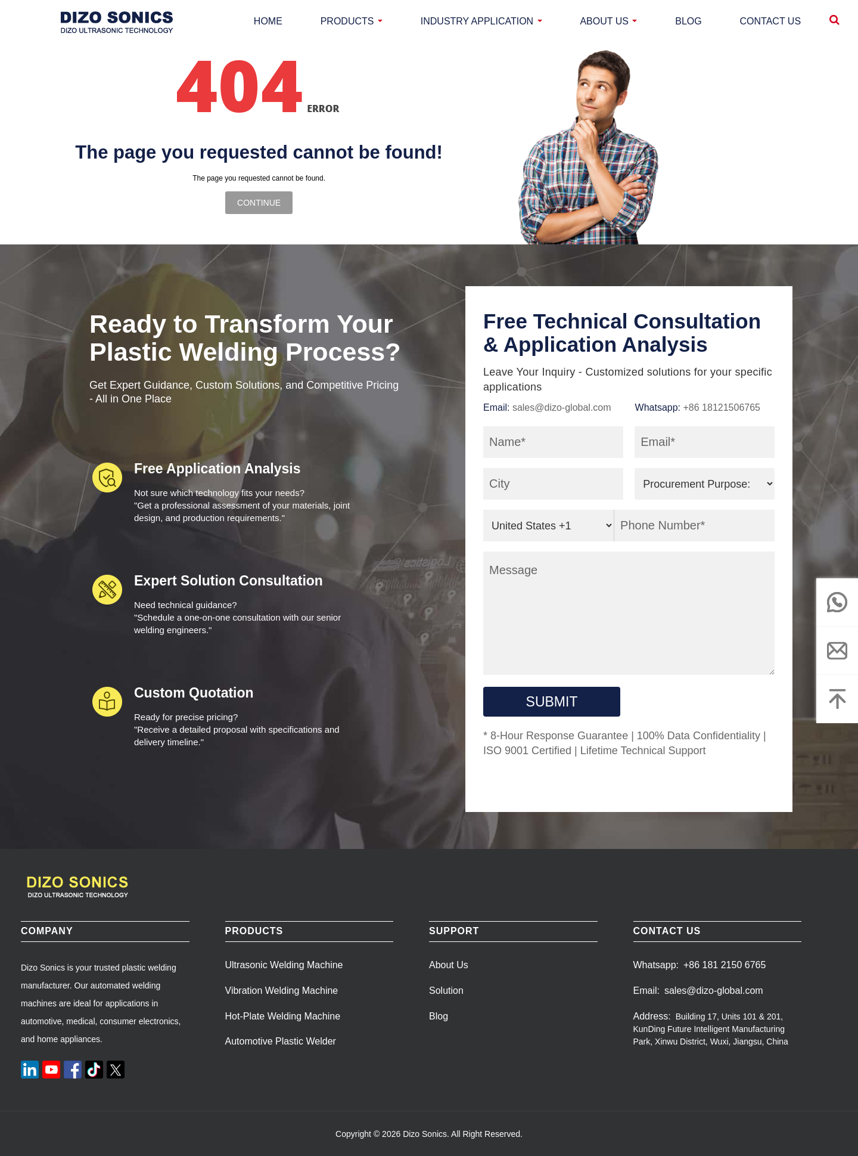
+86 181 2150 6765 (724, 965)
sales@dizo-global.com (561, 407)
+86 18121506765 (721, 407)
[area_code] (548, 525)
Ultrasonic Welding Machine (284, 965)
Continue (259, 202)
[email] (837, 650)
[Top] (837, 699)
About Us (448, 965)
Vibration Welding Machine (281, 990)
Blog (438, 1016)
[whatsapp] (837, 602)
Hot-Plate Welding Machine (283, 1016)
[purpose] (705, 484)
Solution (446, 990)
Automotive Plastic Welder (280, 1041)
